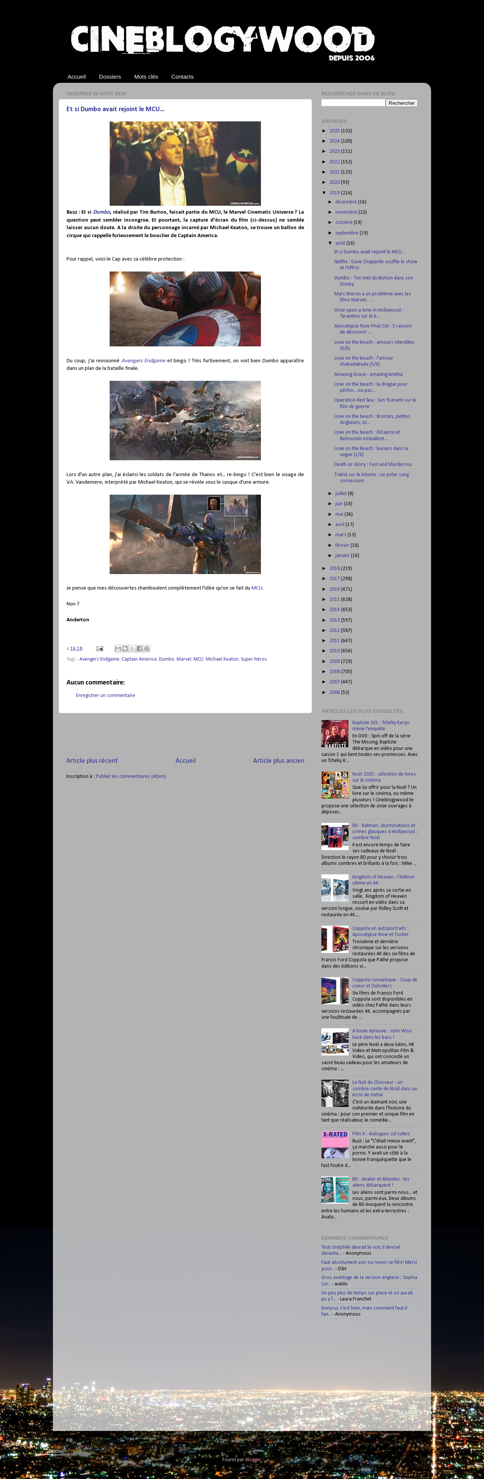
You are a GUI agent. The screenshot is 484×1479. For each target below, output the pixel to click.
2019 (335, 193)
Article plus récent (92, 761)
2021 (335, 172)
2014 (335, 609)
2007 (335, 682)
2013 (335, 620)
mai (339, 514)
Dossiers (110, 76)
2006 (335, 692)
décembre (346, 202)
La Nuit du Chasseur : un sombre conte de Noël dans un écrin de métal (384, 1088)
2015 (335, 599)
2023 (335, 151)
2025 (335, 131)
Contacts (182, 76)
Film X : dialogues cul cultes (381, 1133)
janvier (343, 555)
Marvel (184, 659)
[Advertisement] (185, 734)
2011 (335, 640)
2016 (335, 589)
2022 (335, 162)
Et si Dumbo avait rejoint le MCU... (115, 109)
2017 (335, 578)
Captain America (139, 659)
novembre (346, 212)
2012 (335, 630)
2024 (335, 141)
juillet (341, 493)
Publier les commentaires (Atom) (131, 776)
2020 (335, 182)
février (343, 545)
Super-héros (254, 659)
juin (339, 503)
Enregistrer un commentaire (105, 695)
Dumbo (101, 212)
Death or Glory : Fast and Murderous (373, 464)
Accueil (77, 76)
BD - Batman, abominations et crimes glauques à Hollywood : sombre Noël (384, 831)
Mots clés (146, 76)
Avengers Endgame (143, 361)
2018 (335, 568)
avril (340, 524)
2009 (335, 661)
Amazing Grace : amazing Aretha (368, 374)
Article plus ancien (278, 761)
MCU (256, 588)
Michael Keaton (222, 659)
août (340, 243)
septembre (347, 233)
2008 (335, 671)
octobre (344, 222)
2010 (335, 651)
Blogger (253, 1459)
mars (341, 534)
